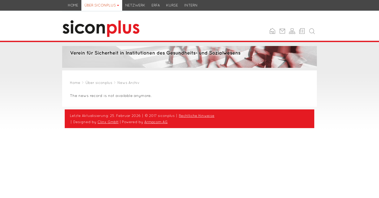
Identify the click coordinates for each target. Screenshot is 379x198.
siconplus (71, 14)
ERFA (156, 5)
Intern (191, 5)
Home (73, 5)
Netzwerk (135, 5)
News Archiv (128, 83)
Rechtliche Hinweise (196, 116)
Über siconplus (101, 5)
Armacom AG (156, 122)
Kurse (172, 5)
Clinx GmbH (108, 122)
